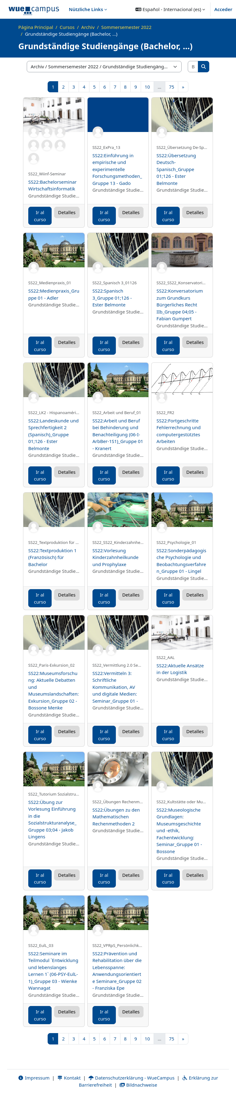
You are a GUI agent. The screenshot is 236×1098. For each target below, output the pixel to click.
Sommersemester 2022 (126, 27)
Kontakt (69, 1078)
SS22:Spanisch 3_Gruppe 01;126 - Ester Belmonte (112, 298)
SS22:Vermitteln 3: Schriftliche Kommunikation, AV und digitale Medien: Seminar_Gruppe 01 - (115, 687)
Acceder (223, 9)
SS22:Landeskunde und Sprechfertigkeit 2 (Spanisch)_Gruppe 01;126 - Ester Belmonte (53, 434)
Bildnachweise (138, 1085)
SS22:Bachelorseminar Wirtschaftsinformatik (52, 185)
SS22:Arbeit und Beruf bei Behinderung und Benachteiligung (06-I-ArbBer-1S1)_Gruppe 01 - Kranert (117, 434)
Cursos (67, 27)
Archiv (87, 27)
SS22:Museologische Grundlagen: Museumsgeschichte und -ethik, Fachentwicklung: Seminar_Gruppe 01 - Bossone (179, 830)
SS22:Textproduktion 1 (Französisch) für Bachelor (52, 557)
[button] (170, 9)
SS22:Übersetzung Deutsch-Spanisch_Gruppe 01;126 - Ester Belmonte (176, 169)
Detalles (67, 212)
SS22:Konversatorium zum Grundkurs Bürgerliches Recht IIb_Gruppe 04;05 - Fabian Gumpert (179, 304)
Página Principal (35, 27)
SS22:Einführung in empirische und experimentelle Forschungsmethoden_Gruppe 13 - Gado (117, 169)
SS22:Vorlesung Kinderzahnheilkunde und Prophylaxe (115, 557)
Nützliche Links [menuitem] (86, 9)
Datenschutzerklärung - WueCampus (131, 1078)
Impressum (33, 1078)
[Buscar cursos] (193, 66)
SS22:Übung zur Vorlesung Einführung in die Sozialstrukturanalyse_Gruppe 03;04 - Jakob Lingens (52, 819)
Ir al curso (40, 215)
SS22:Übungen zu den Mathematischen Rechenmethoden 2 (116, 817)
